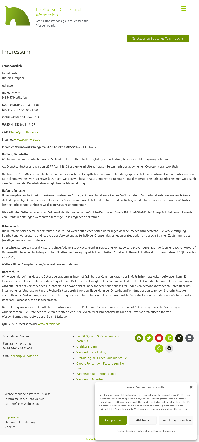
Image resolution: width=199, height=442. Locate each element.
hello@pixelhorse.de (25, 132)
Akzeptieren (113, 420)
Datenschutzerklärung (149, 430)
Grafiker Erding (86, 346)
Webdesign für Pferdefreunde (96, 373)
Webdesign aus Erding (91, 352)
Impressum (169, 430)
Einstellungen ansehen (176, 420)
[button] (191, 387)
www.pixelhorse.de (27, 139)
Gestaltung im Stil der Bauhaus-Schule (101, 358)
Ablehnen (142, 420)
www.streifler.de (49, 324)
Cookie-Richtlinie (126, 430)
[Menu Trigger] (183, 8)
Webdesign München (90, 379)
